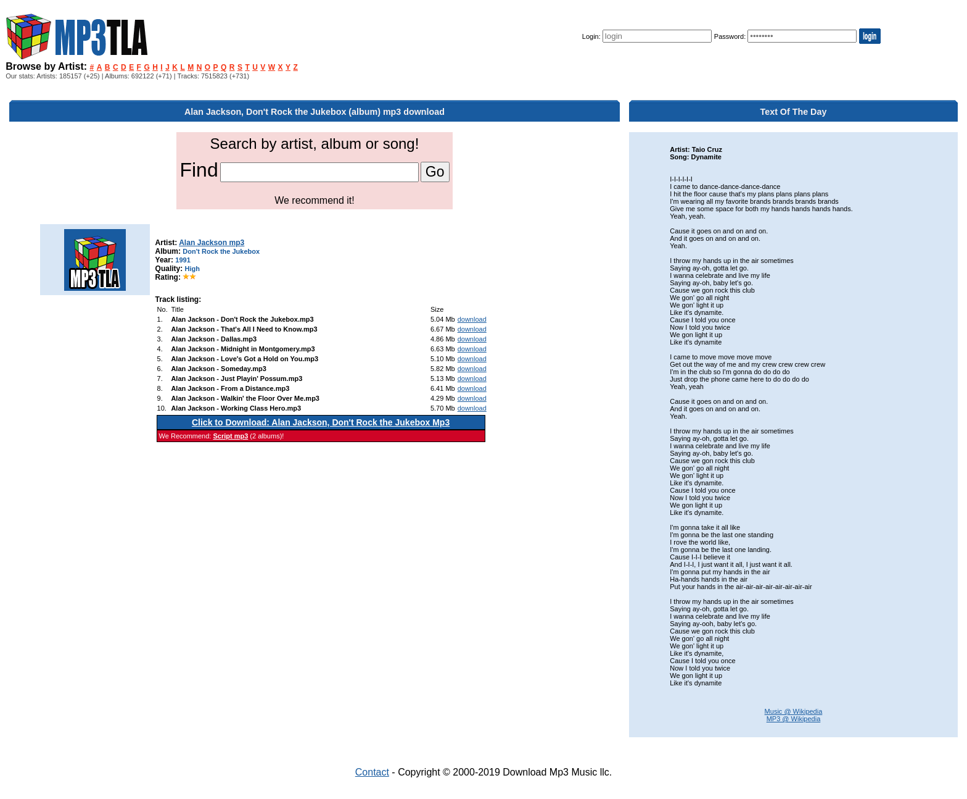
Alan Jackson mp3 (211, 242)
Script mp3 (230, 436)
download (472, 319)
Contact (372, 772)
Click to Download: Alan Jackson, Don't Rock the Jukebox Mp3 (321, 422)
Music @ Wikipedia (794, 711)
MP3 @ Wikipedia (794, 718)
